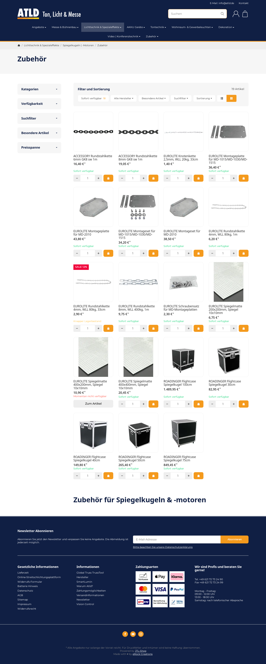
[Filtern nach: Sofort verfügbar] (93, 98)
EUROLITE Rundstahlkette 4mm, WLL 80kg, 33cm (91, 308)
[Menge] (87, 178)
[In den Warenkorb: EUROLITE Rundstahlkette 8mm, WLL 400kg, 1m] (153, 328)
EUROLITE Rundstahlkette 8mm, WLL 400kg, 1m (136, 308)
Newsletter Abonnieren (35, 531)
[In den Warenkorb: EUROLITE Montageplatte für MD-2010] (108, 253)
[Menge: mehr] (98, 178)
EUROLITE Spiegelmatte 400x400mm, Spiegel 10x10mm (135, 385)
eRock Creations (143, 654)
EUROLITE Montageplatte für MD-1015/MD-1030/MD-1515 (228, 159)
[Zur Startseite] (52, 14)
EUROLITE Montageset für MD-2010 (182, 232)
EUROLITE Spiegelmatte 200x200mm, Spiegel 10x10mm (225, 310)
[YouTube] (133, 634)
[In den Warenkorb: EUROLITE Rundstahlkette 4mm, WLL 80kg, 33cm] (108, 328)
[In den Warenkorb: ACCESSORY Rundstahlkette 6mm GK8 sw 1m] (108, 178)
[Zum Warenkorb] (245, 13)
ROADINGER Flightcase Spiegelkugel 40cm (89, 458)
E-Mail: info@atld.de (222, 3)
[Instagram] (141, 634)
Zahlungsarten (147, 567)
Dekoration (226, 27)
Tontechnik (158, 27)
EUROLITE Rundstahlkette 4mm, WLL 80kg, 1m (227, 232)
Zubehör (152, 36)
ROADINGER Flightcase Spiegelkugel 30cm (225, 383)
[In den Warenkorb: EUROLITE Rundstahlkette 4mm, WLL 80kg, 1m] (244, 253)
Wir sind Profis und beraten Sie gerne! (218, 568)
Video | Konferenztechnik (124, 36)
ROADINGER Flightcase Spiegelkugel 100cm (180, 383)
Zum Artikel (93, 403)
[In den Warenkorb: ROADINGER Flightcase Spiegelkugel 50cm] (153, 475)
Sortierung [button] (204, 98)
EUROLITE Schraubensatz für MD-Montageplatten (181, 308)
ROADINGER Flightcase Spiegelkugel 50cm (134, 458)
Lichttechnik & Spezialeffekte (102, 27)
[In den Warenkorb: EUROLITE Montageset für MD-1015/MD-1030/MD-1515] (153, 253)
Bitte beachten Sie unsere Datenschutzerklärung (163, 547)
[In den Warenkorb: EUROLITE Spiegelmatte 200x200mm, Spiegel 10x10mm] (244, 328)
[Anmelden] (235, 13)
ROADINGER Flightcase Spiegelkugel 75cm (180, 458)
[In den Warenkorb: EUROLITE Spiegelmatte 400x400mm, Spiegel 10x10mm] (153, 403)
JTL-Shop (140, 650)
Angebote (39, 27)
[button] (161, 98)
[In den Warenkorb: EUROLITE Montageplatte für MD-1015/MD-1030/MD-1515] (244, 178)
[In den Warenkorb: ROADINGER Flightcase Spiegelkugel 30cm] (244, 403)
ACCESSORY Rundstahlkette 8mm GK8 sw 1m (137, 157)
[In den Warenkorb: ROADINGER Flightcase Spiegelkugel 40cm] (108, 475)
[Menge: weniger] (76, 178)
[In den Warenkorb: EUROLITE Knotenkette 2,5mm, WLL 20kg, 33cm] (198, 178)
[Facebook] (125, 634)
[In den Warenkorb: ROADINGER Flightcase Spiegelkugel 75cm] (198, 475)
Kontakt (244, 3)
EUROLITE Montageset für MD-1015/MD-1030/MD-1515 (136, 234)
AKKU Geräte (136, 27)
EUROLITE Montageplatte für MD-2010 (91, 232)
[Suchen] (197, 13)
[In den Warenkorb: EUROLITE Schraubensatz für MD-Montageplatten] (198, 328)
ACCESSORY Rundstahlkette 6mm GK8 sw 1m (92, 157)
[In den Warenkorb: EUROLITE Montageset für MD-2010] (198, 253)
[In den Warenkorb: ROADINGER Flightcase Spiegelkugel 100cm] (198, 403)
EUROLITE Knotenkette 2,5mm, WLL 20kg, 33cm (181, 157)
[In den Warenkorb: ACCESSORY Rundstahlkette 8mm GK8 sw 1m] (153, 178)
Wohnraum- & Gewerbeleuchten (192, 27)
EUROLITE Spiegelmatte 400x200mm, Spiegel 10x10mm (90, 385)
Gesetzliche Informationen (37, 567)
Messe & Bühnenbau (65, 27)
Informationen (88, 567)
